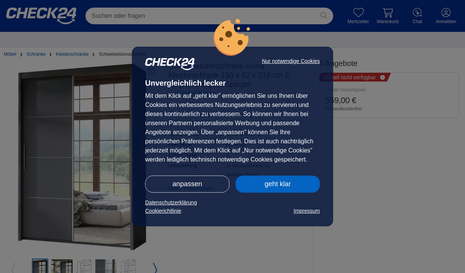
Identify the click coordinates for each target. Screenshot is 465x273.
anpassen (187, 184)
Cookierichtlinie (163, 211)
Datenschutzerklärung (171, 202)
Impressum (307, 211)
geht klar (277, 184)
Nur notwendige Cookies (291, 61)
